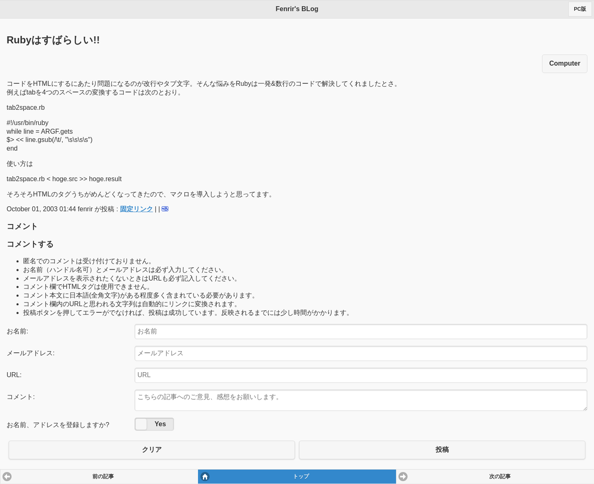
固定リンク (136, 208)
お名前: (17, 331)
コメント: (21, 396)
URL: (14, 374)
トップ (301, 476)
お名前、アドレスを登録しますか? (58, 424)
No (141, 424)
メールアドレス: (30, 353)
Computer (564, 63)
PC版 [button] (580, 9)
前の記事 (103, 476)
